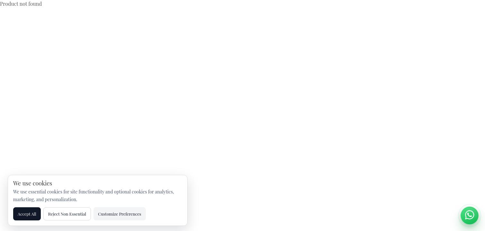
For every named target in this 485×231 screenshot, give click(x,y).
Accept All (27, 214)
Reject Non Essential (67, 214)
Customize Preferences (119, 214)
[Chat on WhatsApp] (470, 216)
